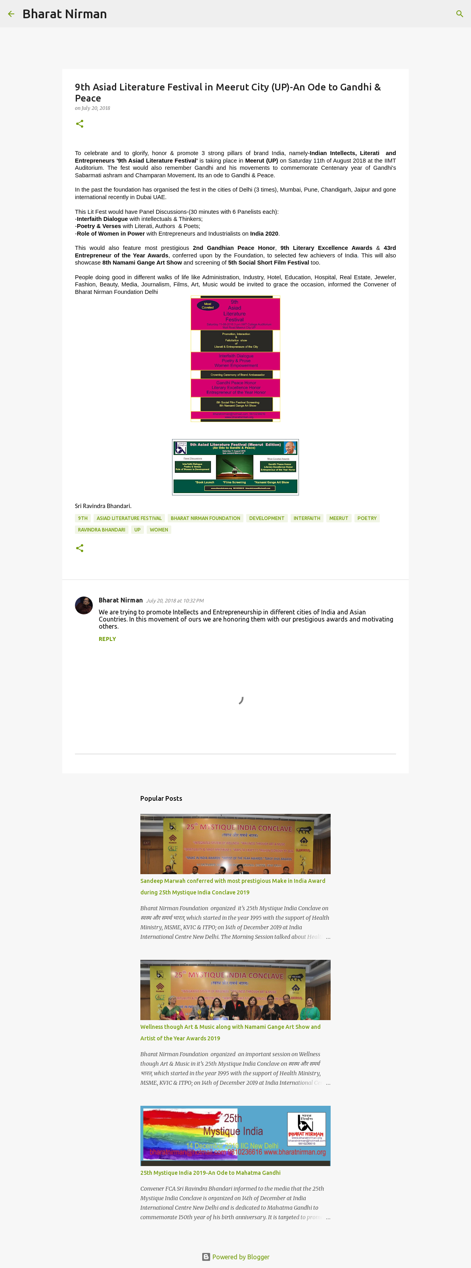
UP (137, 529)
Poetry (367, 518)
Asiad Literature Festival (129, 518)
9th (83, 518)
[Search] (118, 13)
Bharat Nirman (64, 13)
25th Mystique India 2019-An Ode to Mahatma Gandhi (210, 1173)
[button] (79, 124)
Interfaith (307, 518)
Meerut (338, 518)
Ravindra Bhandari (101, 529)
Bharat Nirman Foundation (205, 518)
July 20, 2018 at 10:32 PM (174, 600)
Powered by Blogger (235, 1256)
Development (267, 518)
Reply (107, 639)
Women (159, 529)
